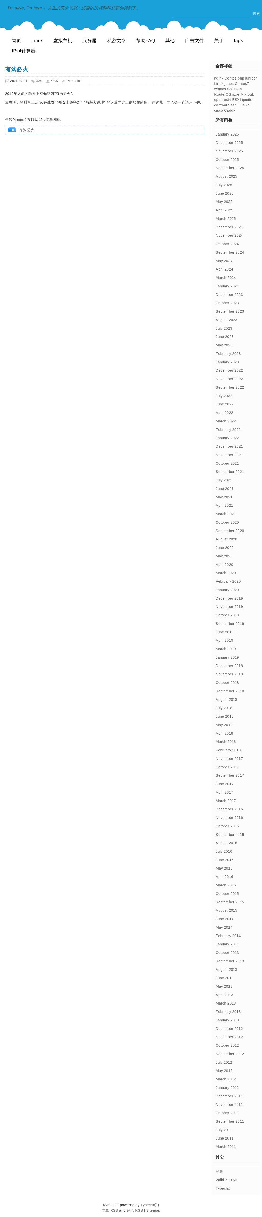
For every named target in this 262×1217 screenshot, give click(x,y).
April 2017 (224, 792)
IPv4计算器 (24, 50)
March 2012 (226, 1079)
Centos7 (242, 84)
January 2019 (227, 657)
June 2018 (225, 716)
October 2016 (227, 826)
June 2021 (225, 489)
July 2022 (224, 396)
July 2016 (224, 851)
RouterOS (222, 94)
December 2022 (229, 370)
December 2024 (229, 227)
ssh (234, 105)
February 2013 (228, 1012)
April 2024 (224, 269)
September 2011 (230, 1121)
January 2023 (227, 362)
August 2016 (226, 843)
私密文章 (116, 40)
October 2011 (227, 1113)
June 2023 (225, 337)
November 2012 (229, 1037)
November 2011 (229, 1104)
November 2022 (229, 379)
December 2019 (229, 598)
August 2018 (226, 699)
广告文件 (194, 40)
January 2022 (227, 438)
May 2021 (224, 497)
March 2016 (226, 885)
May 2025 (224, 202)
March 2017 (226, 801)
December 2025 (229, 143)
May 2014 (224, 927)
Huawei (244, 105)
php (241, 78)
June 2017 (225, 784)
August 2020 (226, 539)
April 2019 (224, 640)
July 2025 (224, 185)
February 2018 (228, 750)
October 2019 (227, 615)
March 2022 (226, 421)
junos (229, 84)
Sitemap (153, 1210)
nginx (218, 78)
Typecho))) (150, 1205)
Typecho (223, 1188)
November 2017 (229, 759)
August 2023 (226, 320)
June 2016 (225, 860)
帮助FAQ (145, 40)
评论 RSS (135, 1210)
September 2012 (230, 1054)
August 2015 (226, 910)
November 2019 (229, 607)
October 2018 (227, 683)
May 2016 (224, 868)
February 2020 (228, 581)
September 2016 (230, 834)
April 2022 (224, 413)
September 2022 (230, 387)
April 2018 (224, 733)
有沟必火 (16, 69)
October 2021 (227, 463)
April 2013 (224, 995)
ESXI (236, 100)
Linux (37, 40)
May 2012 (224, 1071)
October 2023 (227, 303)
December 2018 (229, 666)
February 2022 (228, 429)
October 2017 (227, 767)
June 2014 (225, 919)
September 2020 (230, 531)
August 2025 (226, 176)
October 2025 (227, 159)
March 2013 (226, 1003)
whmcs (220, 89)
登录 (219, 1171)
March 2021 (226, 514)
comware (222, 105)
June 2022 (225, 404)
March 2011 (226, 1147)
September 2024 (230, 252)
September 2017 (230, 775)
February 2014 (228, 936)
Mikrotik (247, 94)
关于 (219, 40)
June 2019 (225, 632)
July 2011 (224, 1130)
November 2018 (229, 674)
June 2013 (225, 978)
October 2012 (227, 1045)
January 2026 (227, 134)
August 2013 (226, 969)
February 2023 (228, 354)
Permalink (74, 81)
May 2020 (224, 556)
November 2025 (229, 151)
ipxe (235, 94)
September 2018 (230, 691)
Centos (231, 78)
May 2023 (224, 345)
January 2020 (227, 590)
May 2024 (224, 261)
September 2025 (230, 168)
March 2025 (226, 219)
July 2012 (224, 1062)
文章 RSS (110, 1210)
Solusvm (234, 89)
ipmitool (248, 100)
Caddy (229, 110)
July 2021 (224, 480)
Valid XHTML (227, 1180)
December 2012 (229, 1029)
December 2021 (229, 446)
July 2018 (224, 708)
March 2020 (226, 573)
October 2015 (227, 894)
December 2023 (229, 294)
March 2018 (226, 742)
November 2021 (229, 455)
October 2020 (227, 522)
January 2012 (227, 1088)
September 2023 (230, 311)
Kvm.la (109, 1205)
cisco (218, 110)
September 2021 (230, 472)
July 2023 (224, 328)
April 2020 (224, 564)
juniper (251, 78)
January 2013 (227, 1020)
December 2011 (229, 1096)
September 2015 (230, 902)
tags (238, 40)
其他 (170, 40)
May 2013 (224, 986)
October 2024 (227, 244)
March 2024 (226, 278)
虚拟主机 (62, 40)
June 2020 (225, 548)
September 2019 (230, 624)
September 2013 (230, 961)
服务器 (89, 40)
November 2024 (229, 235)
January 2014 (227, 944)
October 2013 (227, 953)
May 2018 (224, 725)
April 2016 (224, 877)
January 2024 (227, 286)
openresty (222, 100)
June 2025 (225, 193)
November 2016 (229, 818)
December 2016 (229, 809)
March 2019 (226, 649)
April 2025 (224, 210)
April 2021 (224, 505)
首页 (16, 40)
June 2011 (225, 1138)
